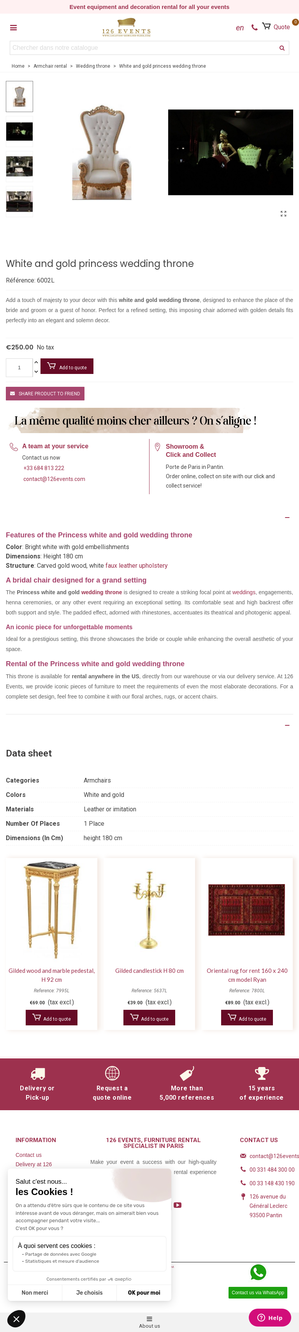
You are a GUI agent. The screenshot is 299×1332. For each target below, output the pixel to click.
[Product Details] (149, 725)
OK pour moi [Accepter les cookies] (144, 1293)
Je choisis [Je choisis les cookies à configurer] (89, 1293)
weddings (243, 592)
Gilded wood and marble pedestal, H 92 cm (52, 975)
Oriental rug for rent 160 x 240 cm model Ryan (247, 975)
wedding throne (101, 592)
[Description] (149, 517)
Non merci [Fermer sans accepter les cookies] (34, 1293)
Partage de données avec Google (61, 1254)
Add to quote (67, 366)
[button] (16, 1318)
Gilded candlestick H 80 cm (149, 970)
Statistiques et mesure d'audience (62, 1261)
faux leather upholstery (137, 565)
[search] (282, 47)
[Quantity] (19, 367)
